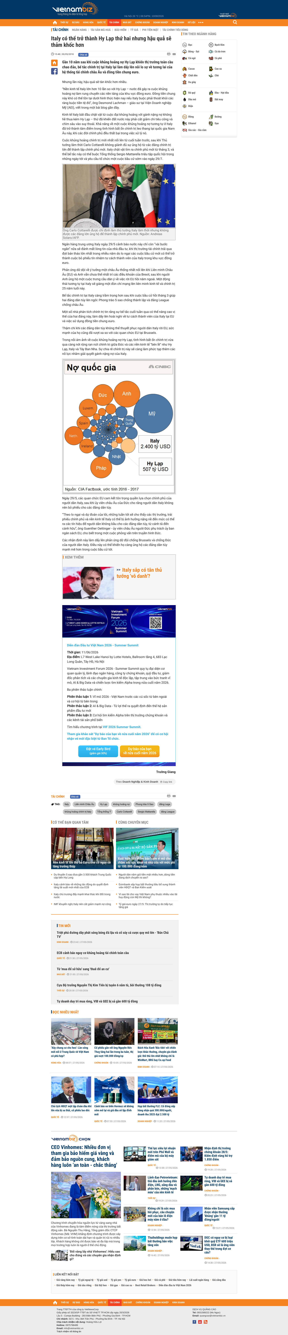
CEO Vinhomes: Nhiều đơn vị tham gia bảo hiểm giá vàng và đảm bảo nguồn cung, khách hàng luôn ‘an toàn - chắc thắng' (84, 1156)
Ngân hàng (79, 30)
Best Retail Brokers (145, 1285)
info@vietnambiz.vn (73, 1328)
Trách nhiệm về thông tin (69, 1331)
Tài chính (60, 29)
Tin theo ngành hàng (199, 34)
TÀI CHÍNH (114, 22)
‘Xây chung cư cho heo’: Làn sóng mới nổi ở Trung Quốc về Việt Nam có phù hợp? (70, 1052)
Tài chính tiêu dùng (175, 30)
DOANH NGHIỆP (160, 22)
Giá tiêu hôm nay (177, 1280)
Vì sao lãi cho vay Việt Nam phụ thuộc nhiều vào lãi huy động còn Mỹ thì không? (148, 896)
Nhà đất (61, 974)
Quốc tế (61, 958)
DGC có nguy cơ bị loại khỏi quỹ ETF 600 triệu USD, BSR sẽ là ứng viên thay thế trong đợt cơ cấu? (220, 1245)
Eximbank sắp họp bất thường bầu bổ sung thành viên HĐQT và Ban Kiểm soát (147, 886)
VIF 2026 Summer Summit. (122, 727)
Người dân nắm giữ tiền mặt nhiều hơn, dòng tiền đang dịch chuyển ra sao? (147, 876)
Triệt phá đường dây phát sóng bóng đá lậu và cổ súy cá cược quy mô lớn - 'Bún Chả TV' (113, 935)
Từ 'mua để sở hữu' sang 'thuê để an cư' (83, 969)
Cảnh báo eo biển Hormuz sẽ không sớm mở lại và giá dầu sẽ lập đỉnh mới (114, 1110)
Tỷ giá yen (116, 1280)
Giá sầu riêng (84, 1285)
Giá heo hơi (145, 1280)
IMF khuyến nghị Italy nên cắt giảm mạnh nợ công (82, 904)
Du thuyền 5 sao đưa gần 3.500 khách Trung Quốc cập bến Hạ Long (82, 876)
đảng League (167, 811)
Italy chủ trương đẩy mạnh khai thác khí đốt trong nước (82, 896)
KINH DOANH (178, 22)
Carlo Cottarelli (124, 811)
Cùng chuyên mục (133, 822)
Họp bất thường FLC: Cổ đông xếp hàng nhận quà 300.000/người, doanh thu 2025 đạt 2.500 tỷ (156, 1110)
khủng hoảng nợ (121, 804)
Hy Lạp (103, 804)
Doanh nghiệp (145, 1121)
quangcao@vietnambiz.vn (213, 1315)
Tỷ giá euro (130, 1280)
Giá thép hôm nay (66, 1285)
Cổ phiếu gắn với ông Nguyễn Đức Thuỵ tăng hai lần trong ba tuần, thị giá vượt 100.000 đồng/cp (113, 1052)
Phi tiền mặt (150, 30)
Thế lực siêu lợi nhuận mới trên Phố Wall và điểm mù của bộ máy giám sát (162, 1154)
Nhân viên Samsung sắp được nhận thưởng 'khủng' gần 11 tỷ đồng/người (220, 1214)
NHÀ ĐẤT (127, 22)
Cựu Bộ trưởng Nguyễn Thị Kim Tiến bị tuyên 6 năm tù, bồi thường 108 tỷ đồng (109, 985)
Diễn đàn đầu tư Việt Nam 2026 (175, 1285)
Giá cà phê (160, 1280)
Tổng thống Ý (104, 811)
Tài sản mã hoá (101, 30)
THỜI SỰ (64, 22)
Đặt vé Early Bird (98, 751)
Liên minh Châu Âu (84, 804)
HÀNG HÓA (88, 22)
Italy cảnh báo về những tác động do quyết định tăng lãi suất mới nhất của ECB (81, 886)
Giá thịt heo (101, 1285)
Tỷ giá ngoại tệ (85, 1280)
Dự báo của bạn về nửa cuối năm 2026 (139, 751)
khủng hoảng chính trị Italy (78, 811)
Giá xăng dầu (219, 1280)
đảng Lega (164, 804)
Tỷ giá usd (102, 1280)
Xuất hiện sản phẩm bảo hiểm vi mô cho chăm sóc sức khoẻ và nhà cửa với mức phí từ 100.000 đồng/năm (146, 862)
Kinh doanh (63, 942)
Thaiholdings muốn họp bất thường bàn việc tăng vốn (162, 1241)
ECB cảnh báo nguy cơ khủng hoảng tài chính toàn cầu (93, 953)
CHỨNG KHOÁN (142, 22)
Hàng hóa (56, 1063)
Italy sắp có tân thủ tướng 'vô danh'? (139, 573)
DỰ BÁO (75, 22)
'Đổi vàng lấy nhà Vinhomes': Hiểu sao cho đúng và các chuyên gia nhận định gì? (95, 1255)
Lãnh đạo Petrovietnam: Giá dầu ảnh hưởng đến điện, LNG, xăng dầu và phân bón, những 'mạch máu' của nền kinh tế (163, 1185)
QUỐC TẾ (101, 22)
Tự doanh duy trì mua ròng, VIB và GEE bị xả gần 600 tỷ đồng (97, 1001)
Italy (67, 804)
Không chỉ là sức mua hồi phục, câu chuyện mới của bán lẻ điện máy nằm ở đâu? (161, 1214)
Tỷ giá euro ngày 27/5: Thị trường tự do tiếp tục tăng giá (146, 906)
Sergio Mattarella (146, 811)
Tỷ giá (134, 30)
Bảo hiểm (120, 30)
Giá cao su (126, 1285)
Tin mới (64, 926)
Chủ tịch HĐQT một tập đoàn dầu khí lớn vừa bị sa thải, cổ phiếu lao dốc (71, 1108)
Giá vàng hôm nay (66, 1280)
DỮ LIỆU (191, 22)
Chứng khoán (101, 1063)
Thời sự (61, 990)
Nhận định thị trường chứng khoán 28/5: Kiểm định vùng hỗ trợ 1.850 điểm (218, 1154)
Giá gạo (114, 1285)
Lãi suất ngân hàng (199, 1280)
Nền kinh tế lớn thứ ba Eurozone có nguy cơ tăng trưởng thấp (82, 864)
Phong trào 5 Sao (144, 804)
